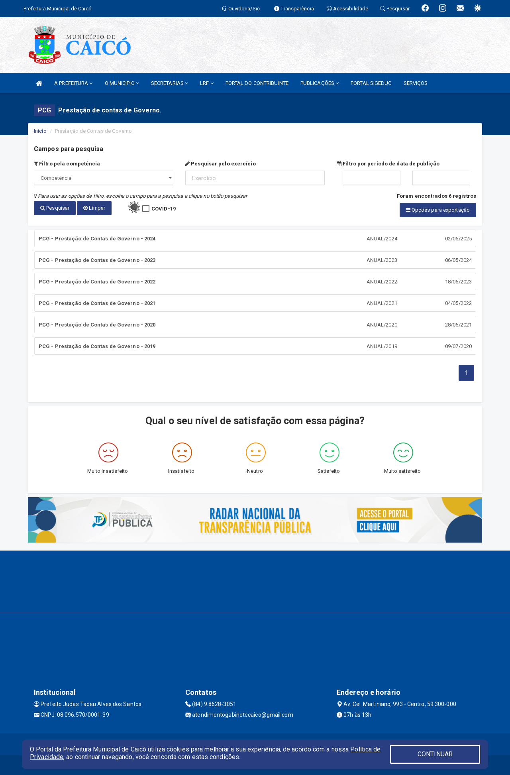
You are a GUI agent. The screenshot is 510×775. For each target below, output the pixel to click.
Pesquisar (54, 208)
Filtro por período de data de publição (388, 164)
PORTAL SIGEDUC (371, 83)
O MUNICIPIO (122, 83)
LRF (207, 83)
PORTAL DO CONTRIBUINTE (257, 83)
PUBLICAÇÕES (319, 83)
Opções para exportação (438, 210)
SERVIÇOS (416, 83)
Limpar (94, 208)
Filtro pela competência (67, 164)
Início (40, 131)
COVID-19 (163, 209)
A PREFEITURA (73, 83)
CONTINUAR (435, 754)
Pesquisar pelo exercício (220, 164)
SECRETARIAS (169, 83)
